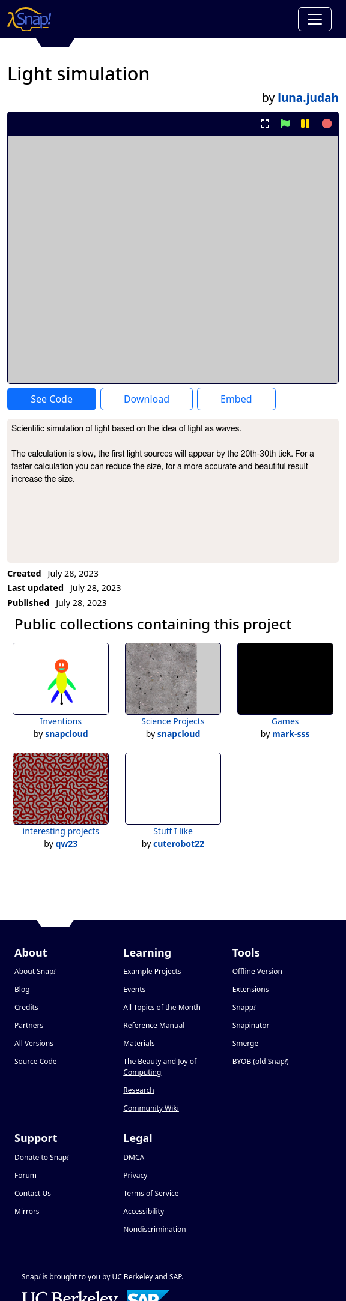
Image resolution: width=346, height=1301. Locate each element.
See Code (52, 399)
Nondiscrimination (154, 1229)
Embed (236, 399)
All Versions (33, 1043)
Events (134, 989)
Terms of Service (150, 1193)
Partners (28, 1025)
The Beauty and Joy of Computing (159, 1066)
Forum (25, 1175)
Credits (26, 1007)
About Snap (34, 971)
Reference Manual (153, 1025)
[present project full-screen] (265, 123)
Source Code (35, 1061)
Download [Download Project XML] (146, 399)
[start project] (285, 123)
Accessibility (143, 1211)
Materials (138, 1043)
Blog (22, 989)
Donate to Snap (41, 1157)
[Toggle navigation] (315, 19)
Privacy (135, 1175)
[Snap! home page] (29, 19)
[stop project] (325, 123)
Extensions (250, 989)
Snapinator (251, 1025)
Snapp (244, 1007)
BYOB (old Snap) (260, 1061)
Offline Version (257, 971)
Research (138, 1090)
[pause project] (305, 123)
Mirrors (27, 1211)
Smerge (245, 1043)
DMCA (133, 1157)
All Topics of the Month (162, 1007)
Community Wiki (151, 1108)
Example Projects (152, 971)
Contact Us (32, 1193)
